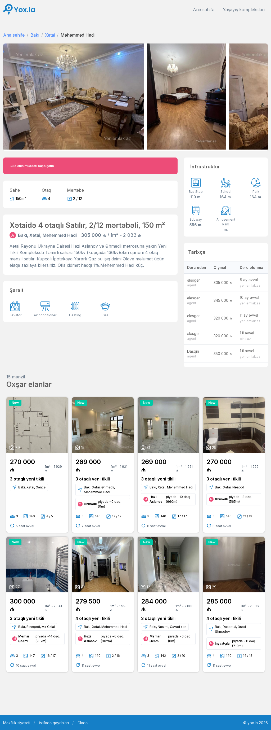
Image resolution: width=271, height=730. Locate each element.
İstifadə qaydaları (54, 722)
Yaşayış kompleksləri (244, 9)
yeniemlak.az (250, 285)
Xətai (50, 35)
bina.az (245, 339)
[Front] (19, 9)
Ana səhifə (203, 9)
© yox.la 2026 (255, 722)
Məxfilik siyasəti (16, 722)
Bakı (34, 35)
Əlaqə (83, 722)
